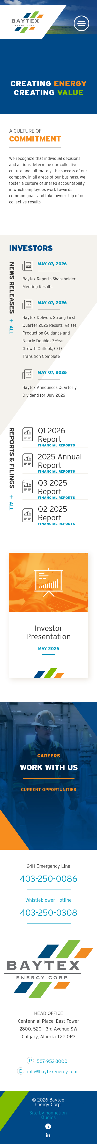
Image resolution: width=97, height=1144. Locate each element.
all (11, 329)
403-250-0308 (48, 931)
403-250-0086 (48, 897)
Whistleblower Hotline (48, 918)
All (11, 505)
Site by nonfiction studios (48, 1115)
